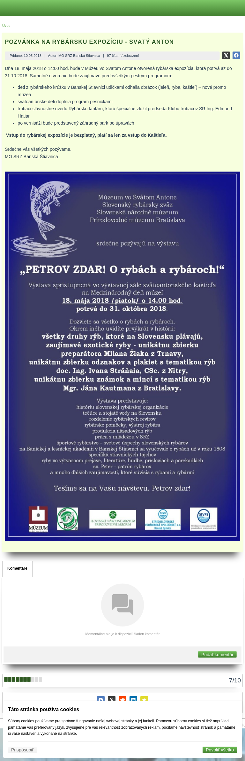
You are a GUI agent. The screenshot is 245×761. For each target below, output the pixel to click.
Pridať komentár (217, 654)
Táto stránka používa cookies (43, 709)
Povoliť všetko (220, 749)
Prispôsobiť (22, 749)
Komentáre (17, 568)
